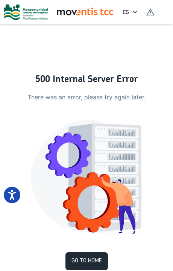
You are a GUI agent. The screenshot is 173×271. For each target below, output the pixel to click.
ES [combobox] (126, 12)
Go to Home (86, 261)
